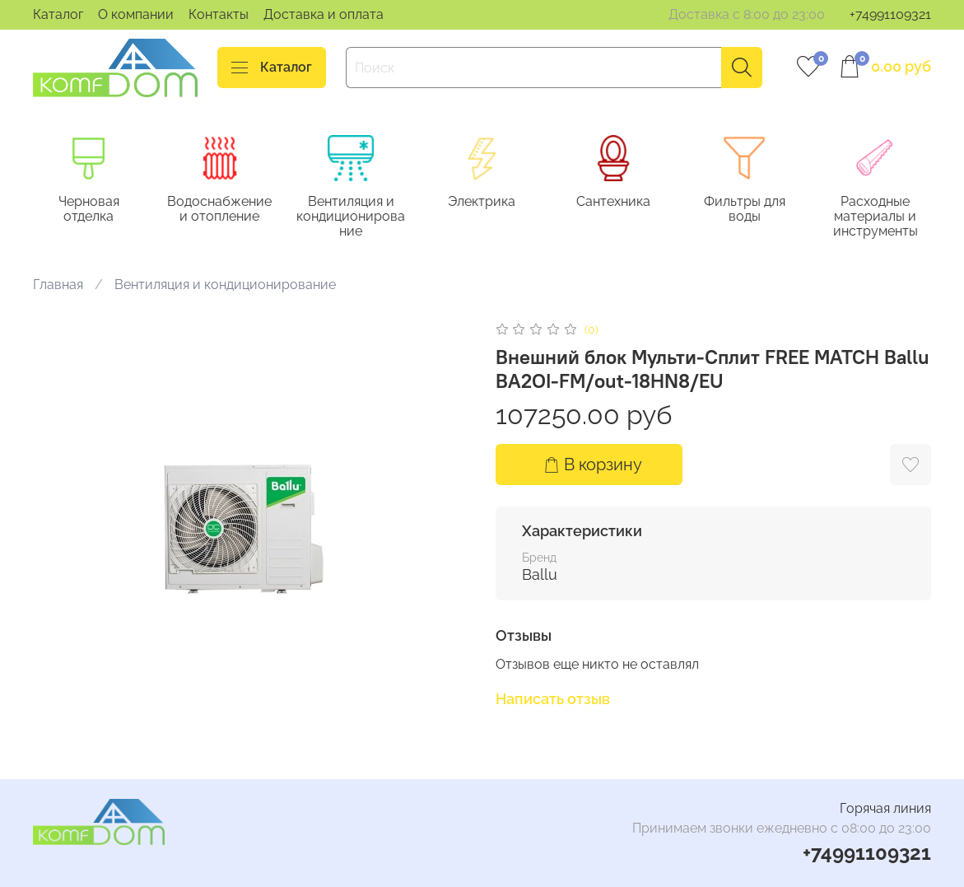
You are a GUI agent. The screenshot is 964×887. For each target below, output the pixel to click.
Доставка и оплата (323, 14)
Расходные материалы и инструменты (875, 217)
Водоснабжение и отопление (219, 209)
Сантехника (613, 202)
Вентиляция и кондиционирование (350, 217)
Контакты (219, 14)
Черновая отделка (88, 209)
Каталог (58, 14)
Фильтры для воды (744, 209)
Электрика (481, 202)
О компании (136, 14)
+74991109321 (890, 14)
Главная (58, 284)
